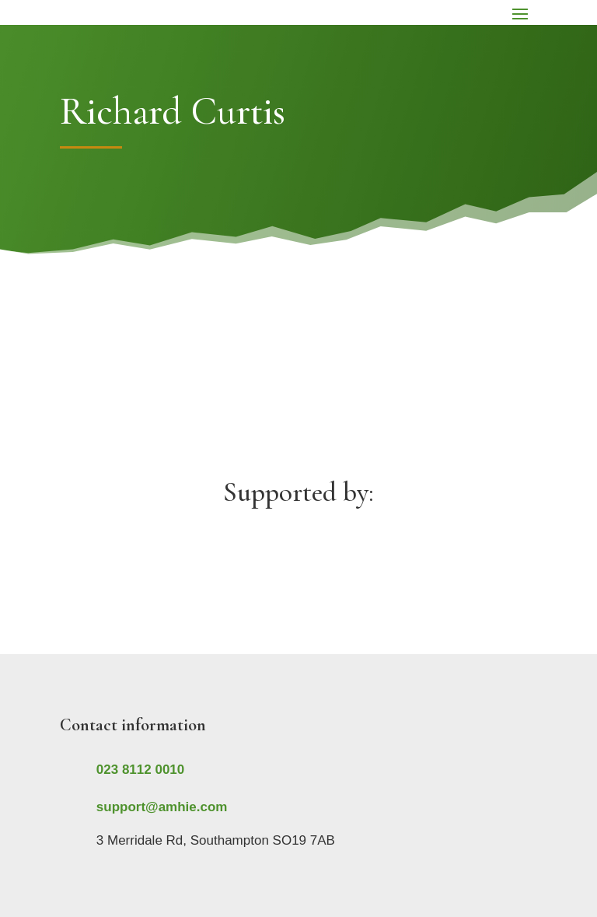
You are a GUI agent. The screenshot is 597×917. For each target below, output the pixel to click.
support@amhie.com (162, 807)
